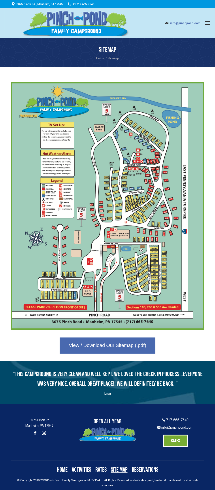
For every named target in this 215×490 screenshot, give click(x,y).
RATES (175, 440)
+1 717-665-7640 (83, 4)
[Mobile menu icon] (208, 23)
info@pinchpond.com (185, 23)
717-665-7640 (177, 420)
